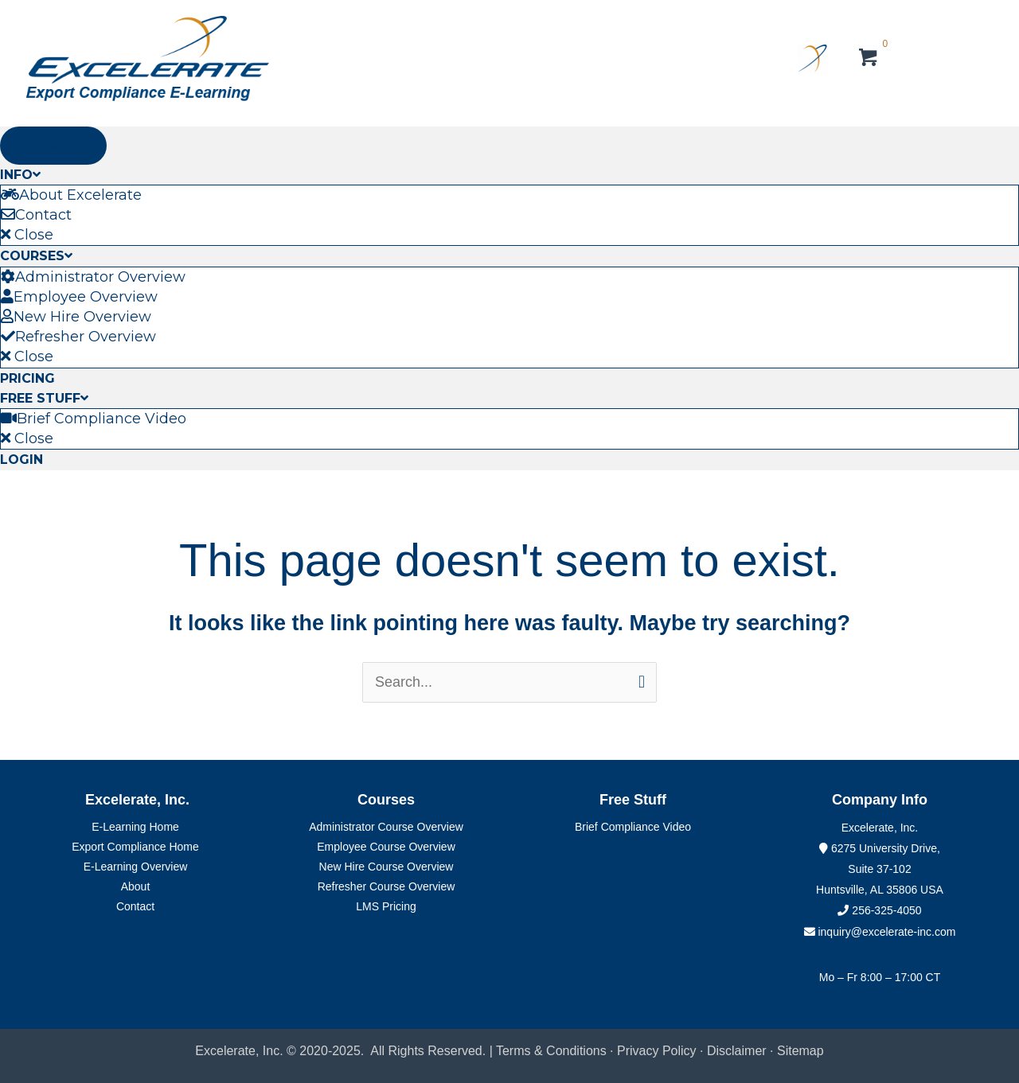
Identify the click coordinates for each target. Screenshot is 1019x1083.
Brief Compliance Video (633, 826)
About (135, 886)
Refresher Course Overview (386, 886)
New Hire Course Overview (386, 866)
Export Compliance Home (135, 846)
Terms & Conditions (551, 1051)
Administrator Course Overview (386, 826)
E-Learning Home (135, 826)
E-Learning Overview (136, 866)
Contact (135, 906)
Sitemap (800, 1051)
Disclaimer (738, 1051)
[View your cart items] (869, 60)
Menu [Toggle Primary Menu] (53, 145)
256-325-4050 (886, 910)
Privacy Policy (657, 1051)
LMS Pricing (386, 906)
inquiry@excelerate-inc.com (880, 931)
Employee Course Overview (386, 846)
